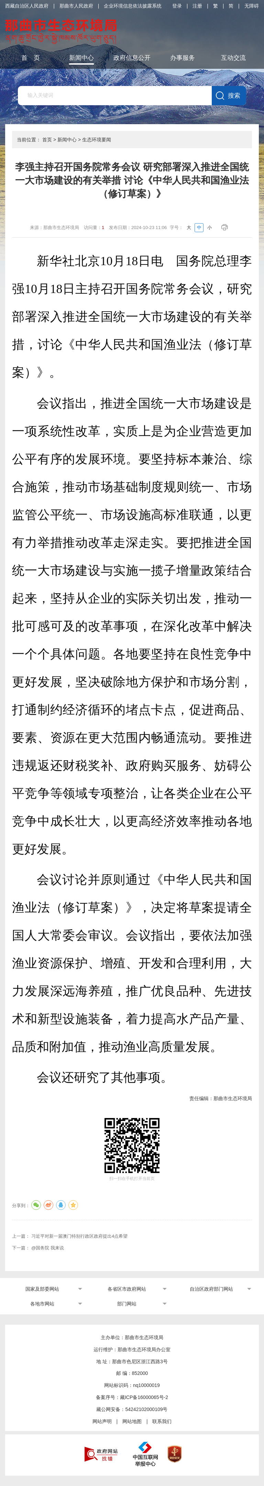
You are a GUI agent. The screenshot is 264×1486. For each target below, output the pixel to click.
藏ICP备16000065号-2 (144, 1397)
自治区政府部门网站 (211, 1289)
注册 (197, 6)
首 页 (30, 57)
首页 (47, 139)
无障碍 (251, 6)
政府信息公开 (132, 57)
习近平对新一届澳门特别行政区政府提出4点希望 (79, 1236)
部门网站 (126, 1303)
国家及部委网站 (42, 1289)
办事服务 (182, 57)
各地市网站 (42, 1303)
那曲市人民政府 (76, 6)
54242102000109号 (146, 1409)
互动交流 (233, 57)
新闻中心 (81, 57)
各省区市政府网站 (127, 1289)
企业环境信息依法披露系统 (133, 6)
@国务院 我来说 (47, 1247)
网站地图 (132, 1421)
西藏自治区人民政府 (26, 6)
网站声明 (102, 1421)
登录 (177, 6)
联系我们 (162, 1421)
